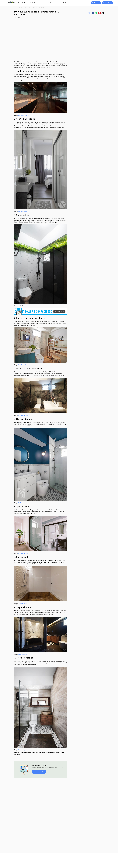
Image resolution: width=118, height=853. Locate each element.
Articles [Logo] (57, 3)
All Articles (21, 8)
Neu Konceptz (22, 211)
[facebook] (93, 13)
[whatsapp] (96, 13)
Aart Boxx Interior (23, 115)
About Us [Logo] (65, 3)
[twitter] (102, 13)
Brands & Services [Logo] (47, 3)
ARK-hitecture (22, 604)
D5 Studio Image (23, 654)
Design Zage (22, 750)
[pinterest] (99, 13)
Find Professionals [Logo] (35, 3)
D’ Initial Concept (23, 415)
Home (15, 8)
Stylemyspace (22, 503)
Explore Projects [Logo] (22, 3)
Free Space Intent (23, 365)
